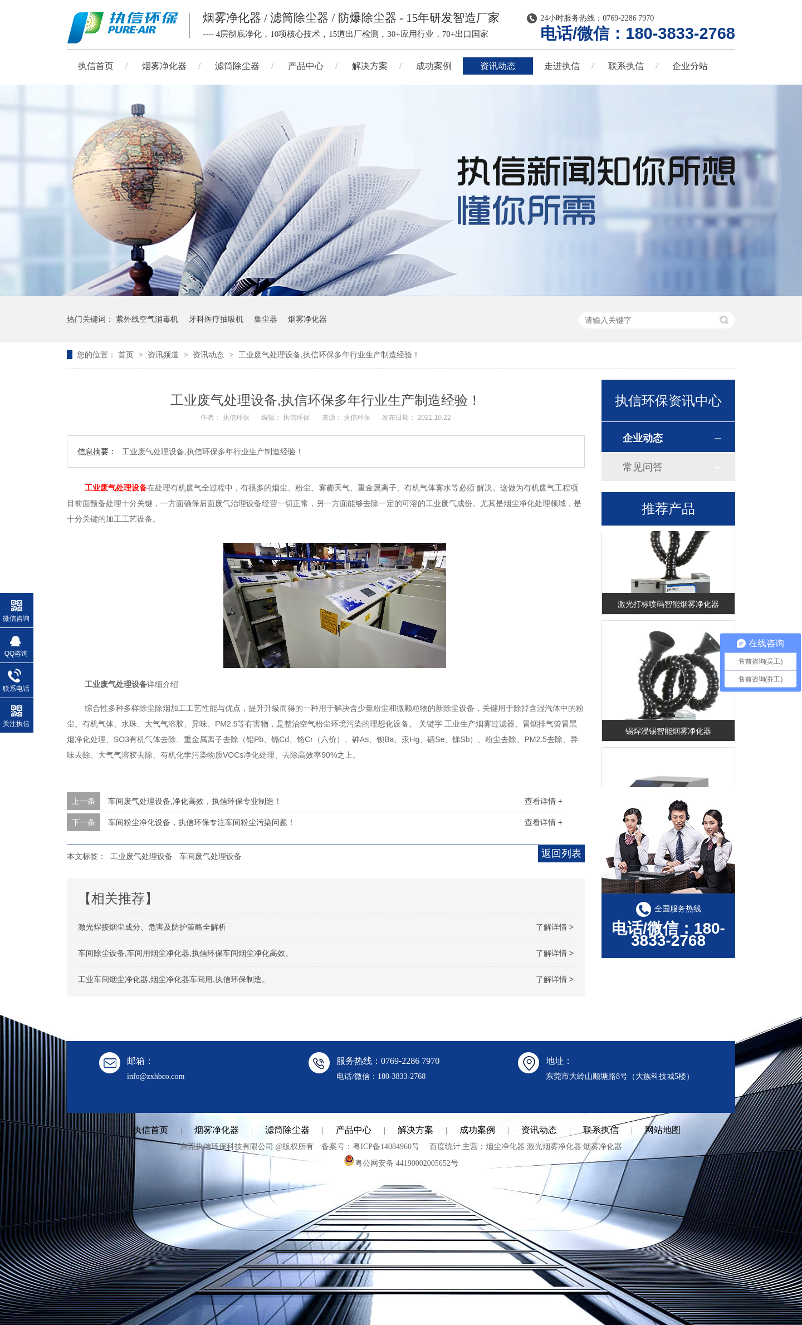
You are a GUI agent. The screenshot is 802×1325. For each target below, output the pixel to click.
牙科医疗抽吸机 (216, 319)
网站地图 (663, 1130)
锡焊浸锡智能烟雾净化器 (668, 732)
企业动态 (643, 438)
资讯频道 (164, 354)
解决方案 (370, 66)
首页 (127, 354)
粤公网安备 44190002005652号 (401, 1163)
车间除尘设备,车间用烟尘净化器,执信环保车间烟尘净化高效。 (185, 953)
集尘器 (265, 319)
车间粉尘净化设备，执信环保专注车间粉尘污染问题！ (201, 822)
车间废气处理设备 (210, 856)
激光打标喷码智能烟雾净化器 (668, 605)
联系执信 (626, 66)
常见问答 (643, 467)
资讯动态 (498, 66)
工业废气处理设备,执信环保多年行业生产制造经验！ (329, 354)
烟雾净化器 (164, 66)
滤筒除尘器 (237, 66)
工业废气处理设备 (116, 487)
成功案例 (434, 66)
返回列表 (561, 853)
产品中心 (306, 66)
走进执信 (562, 66)
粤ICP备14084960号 (386, 1146)
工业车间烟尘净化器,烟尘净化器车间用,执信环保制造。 (174, 979)
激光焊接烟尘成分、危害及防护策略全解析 (152, 926)
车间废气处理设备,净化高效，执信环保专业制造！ (195, 801)
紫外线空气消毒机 (147, 319)
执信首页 (96, 66)
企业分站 (690, 66)
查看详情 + (544, 801)
